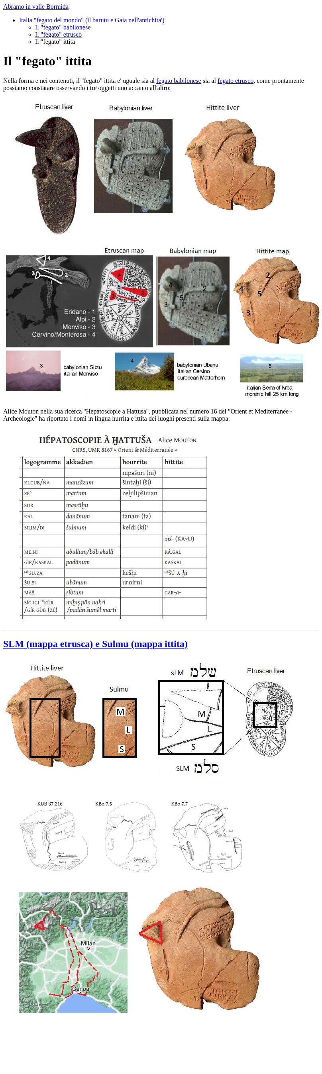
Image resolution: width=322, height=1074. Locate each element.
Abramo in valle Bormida (36, 6)
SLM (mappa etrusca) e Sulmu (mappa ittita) (95, 644)
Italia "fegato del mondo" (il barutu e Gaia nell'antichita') (91, 20)
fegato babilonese (178, 80)
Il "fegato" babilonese (62, 27)
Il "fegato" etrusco (58, 34)
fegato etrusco (235, 80)
